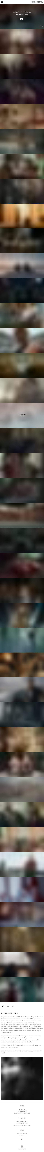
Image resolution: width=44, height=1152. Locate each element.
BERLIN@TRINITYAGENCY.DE (22, 1113)
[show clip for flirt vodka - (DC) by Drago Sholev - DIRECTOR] (22, 16)
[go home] (37, 2)
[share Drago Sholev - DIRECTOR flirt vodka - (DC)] (40, 26)
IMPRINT (22, 1136)
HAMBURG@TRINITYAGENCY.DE (22, 1125)
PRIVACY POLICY (22, 1134)
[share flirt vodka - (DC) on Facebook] (42, 27)
